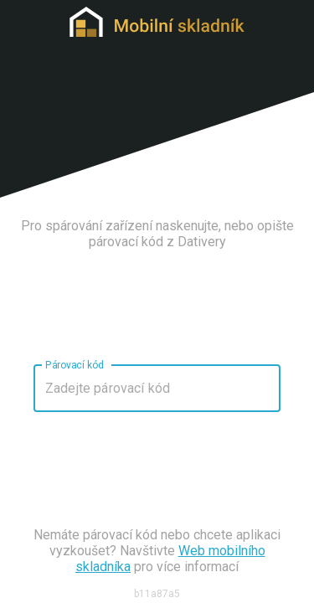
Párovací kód (74, 364)
